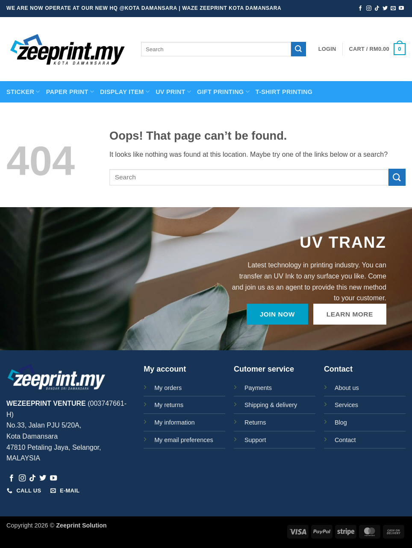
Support (255, 440)
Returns (255, 422)
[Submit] (298, 49)
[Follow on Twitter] (385, 9)
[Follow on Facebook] (360, 9)
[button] (327, 49)
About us (347, 387)
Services (346, 404)
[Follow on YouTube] (401, 9)
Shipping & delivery (270, 404)
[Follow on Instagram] (368, 9)
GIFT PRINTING (223, 92)
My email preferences (183, 440)
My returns (168, 404)
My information (174, 422)
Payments (258, 387)
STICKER (23, 92)
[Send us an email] (393, 9)
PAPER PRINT (70, 92)
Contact (345, 440)
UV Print (173, 92)
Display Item (125, 92)
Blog (341, 422)
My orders (168, 387)
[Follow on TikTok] (377, 9)
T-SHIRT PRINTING (284, 91)
